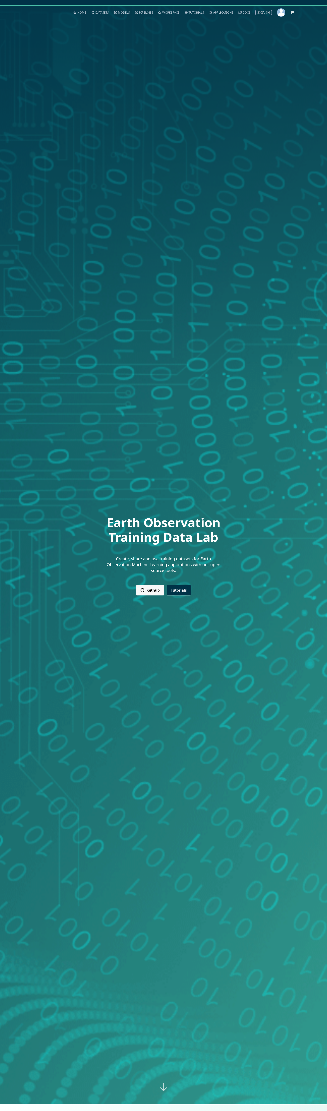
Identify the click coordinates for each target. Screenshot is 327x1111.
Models (122, 12)
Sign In (263, 12)
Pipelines (144, 12)
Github (150, 590)
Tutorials (179, 590)
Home (79, 12)
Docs (244, 12)
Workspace (168, 12)
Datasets (100, 12)
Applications (221, 12)
